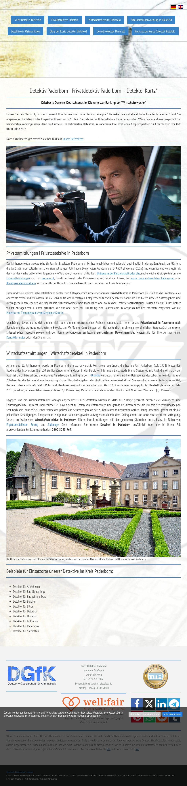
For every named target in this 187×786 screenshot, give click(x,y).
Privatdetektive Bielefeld (65, 20)
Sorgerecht (48, 278)
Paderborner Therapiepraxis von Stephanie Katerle (34, 313)
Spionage (53, 424)
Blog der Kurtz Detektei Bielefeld (68, 31)
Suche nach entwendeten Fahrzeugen (152, 278)
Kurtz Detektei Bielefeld (27, 20)
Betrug (34, 424)
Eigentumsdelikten (17, 424)
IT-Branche (94, 375)
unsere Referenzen (73, 139)
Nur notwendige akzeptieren (144, 714)
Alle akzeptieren (172, 714)
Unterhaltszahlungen (18, 278)
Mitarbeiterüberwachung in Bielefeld (151, 20)
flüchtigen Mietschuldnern (21, 283)
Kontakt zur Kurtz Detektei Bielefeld (155, 31)
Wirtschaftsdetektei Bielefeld (104, 20)
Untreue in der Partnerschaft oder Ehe (118, 273)
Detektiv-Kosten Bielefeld (111, 31)
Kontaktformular (15, 337)
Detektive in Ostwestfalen (25, 31)
